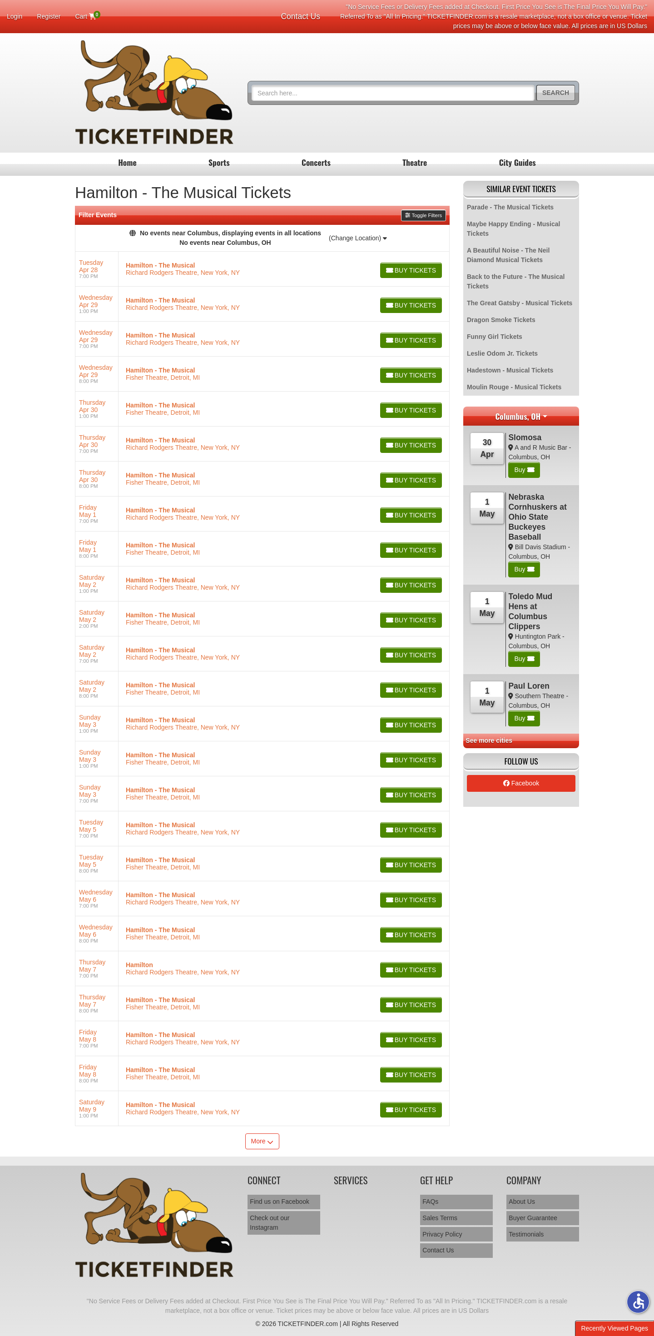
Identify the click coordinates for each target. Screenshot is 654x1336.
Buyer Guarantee (533, 1218)
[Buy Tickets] (410, 270)
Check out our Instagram (269, 1222)
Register (48, 16)
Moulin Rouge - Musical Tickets (514, 387)
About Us (522, 1201)
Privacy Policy (442, 1234)
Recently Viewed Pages (614, 1328)
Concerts (316, 162)
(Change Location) (358, 238)
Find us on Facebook (279, 1201)
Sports (219, 162)
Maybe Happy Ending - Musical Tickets (513, 228)
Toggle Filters (423, 215)
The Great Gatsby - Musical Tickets (519, 303)
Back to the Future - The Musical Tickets (516, 281)
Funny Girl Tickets (494, 336)
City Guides (517, 162)
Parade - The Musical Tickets (510, 207)
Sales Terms (439, 1218)
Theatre (414, 162)
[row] (262, 269)
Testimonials (526, 1234)
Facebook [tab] (521, 783)
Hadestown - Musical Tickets (510, 370)
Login (14, 16)
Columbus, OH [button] (517, 416)
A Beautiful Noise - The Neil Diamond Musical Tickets (508, 255)
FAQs (430, 1201)
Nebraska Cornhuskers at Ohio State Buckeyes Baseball (537, 516)
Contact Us (300, 16)
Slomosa (524, 437)
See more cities (489, 740)
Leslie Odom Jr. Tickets (502, 353)
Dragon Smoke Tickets (501, 319)
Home (127, 162)
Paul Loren (528, 685)
